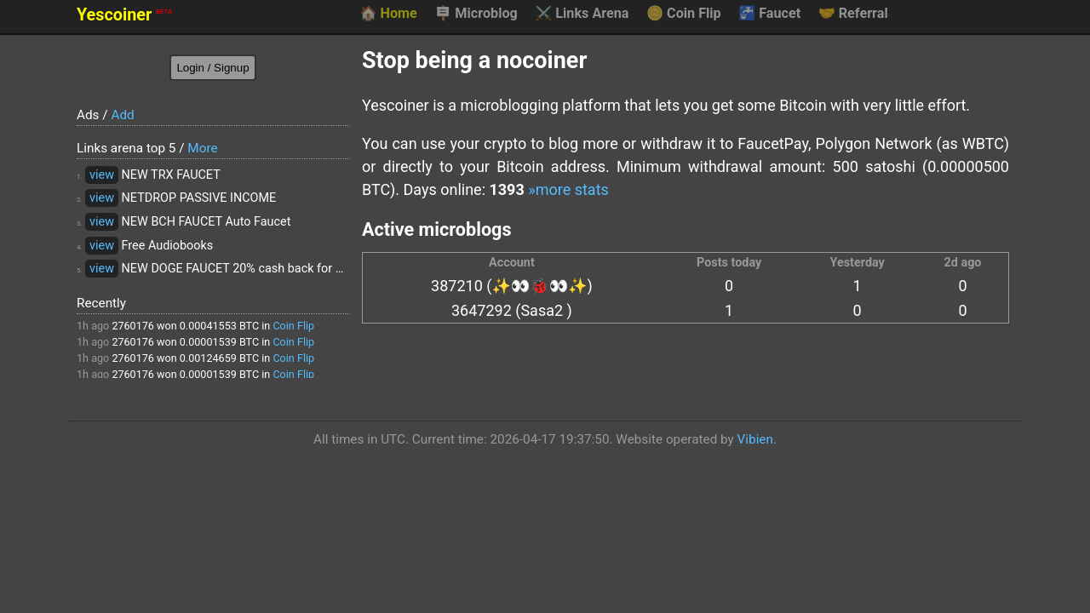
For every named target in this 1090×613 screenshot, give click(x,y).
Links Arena (581, 13)
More (202, 148)
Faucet (769, 13)
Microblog (476, 13)
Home (387, 13)
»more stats (568, 189)
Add (122, 115)
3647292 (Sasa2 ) (511, 310)
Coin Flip (683, 13)
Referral (853, 13)
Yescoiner (124, 15)
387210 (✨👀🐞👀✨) (512, 286)
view (101, 175)
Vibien (755, 439)
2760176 (133, 325)
